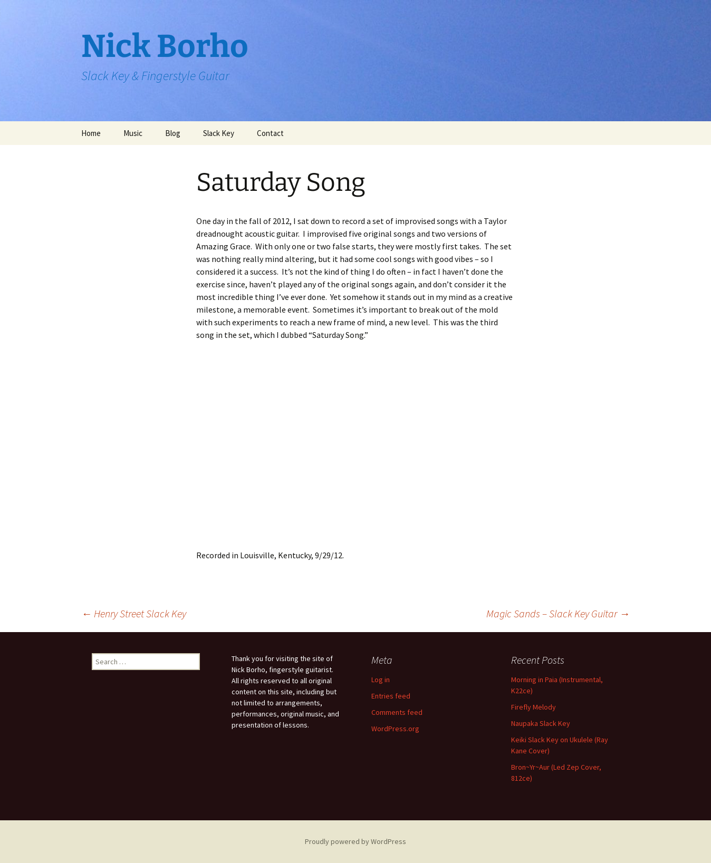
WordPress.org (395, 728)
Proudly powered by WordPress (355, 841)
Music (132, 133)
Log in (380, 679)
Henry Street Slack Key (133, 613)
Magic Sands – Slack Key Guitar (558, 613)
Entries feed (390, 696)
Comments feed (396, 712)
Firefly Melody (533, 707)
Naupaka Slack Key (540, 723)
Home (91, 133)
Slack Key (218, 133)
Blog (172, 133)
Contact (270, 133)
